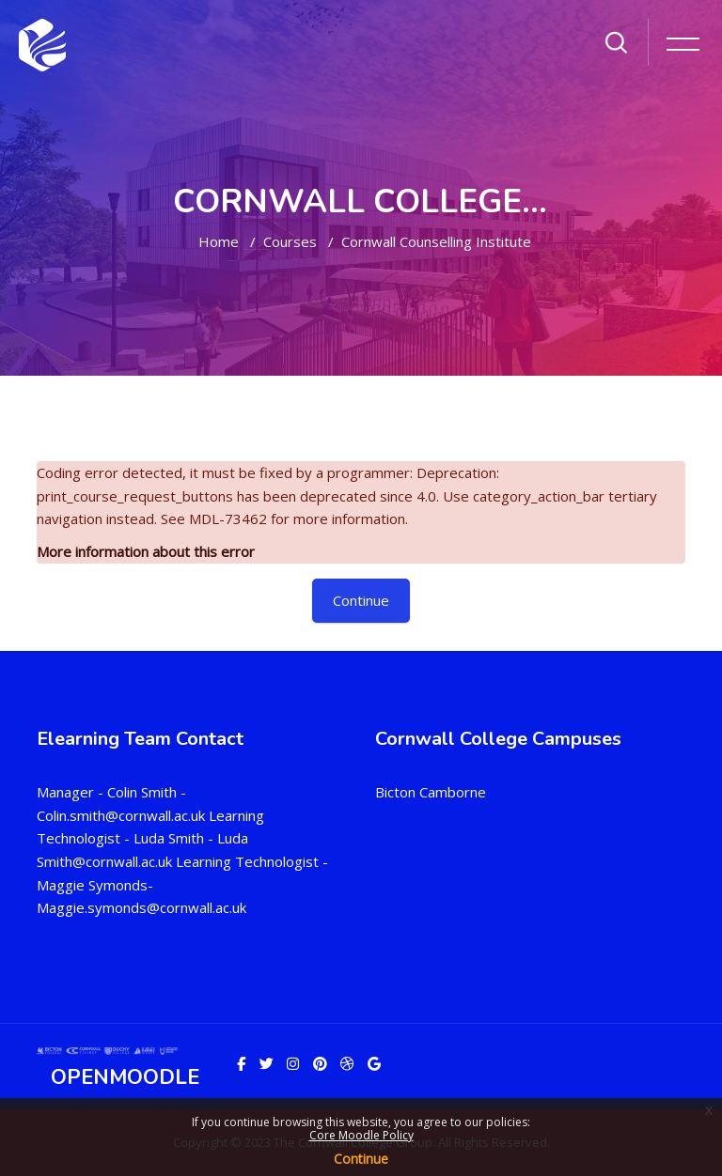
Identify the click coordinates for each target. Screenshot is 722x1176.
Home (218, 241)
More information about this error (146, 551)
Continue (361, 1159)
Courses (290, 241)
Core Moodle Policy (361, 1135)
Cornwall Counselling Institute (436, 241)
